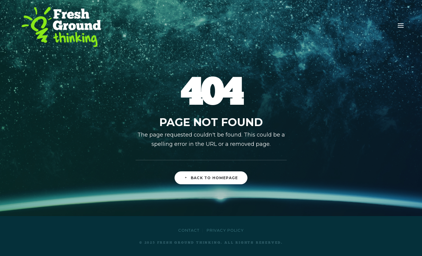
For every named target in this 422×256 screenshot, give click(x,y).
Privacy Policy (225, 230)
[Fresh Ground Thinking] (63, 25)
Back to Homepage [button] (211, 178)
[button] (401, 25)
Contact (188, 230)
